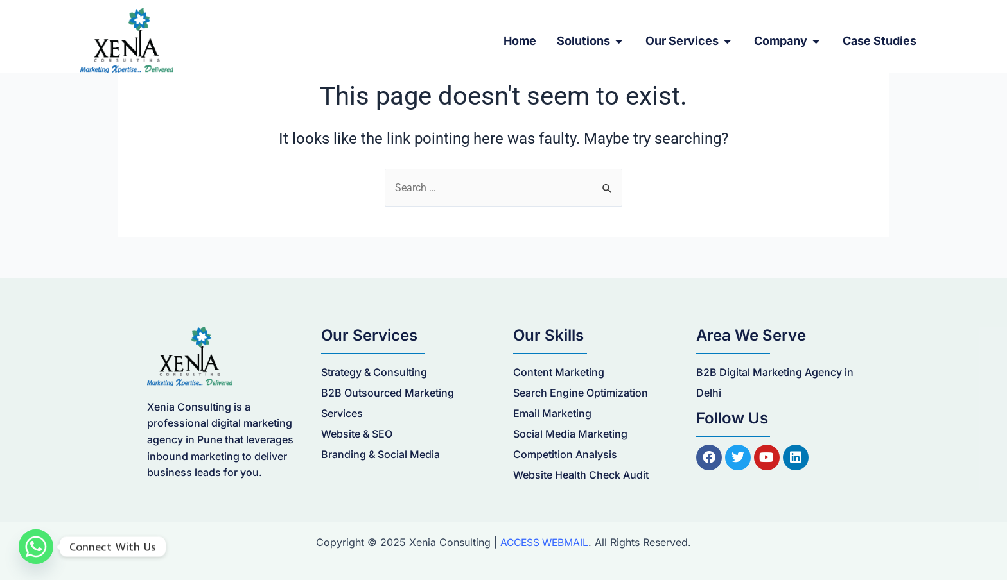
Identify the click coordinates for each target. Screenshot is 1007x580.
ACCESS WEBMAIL (544, 542)
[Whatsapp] (36, 546)
